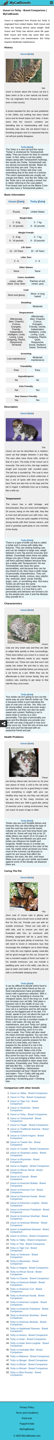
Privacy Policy (27, 1407)
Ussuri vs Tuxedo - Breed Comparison (29, 1149)
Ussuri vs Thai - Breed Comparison (28, 1097)
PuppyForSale (27, 1424)
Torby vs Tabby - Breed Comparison (28, 1240)
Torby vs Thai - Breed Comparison (27, 1244)
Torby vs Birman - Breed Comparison (29, 1368)
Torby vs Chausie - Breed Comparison (29, 1278)
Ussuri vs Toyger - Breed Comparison (29, 1125)
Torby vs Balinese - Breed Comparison (29, 1356)
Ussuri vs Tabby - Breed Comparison (29, 1093)
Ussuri (23, 54)
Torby (24, 147)
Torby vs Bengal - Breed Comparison (29, 1360)
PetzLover (27, 1418)
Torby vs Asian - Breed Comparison (28, 1339)
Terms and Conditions (27, 1413)
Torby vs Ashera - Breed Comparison (29, 1335)
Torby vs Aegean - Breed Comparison (29, 1268)
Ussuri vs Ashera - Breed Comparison (29, 1236)
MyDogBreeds (27, 1429)
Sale (31, 54)
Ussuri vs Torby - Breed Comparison (28, 1114)
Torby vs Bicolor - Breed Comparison (29, 1364)
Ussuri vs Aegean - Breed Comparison (29, 1166)
